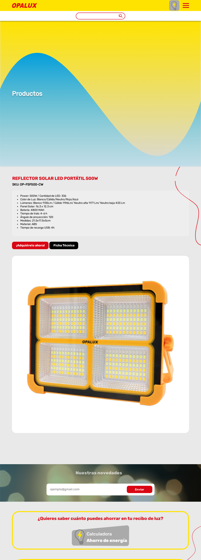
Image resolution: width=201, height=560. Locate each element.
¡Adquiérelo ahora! (31, 245)
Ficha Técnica (64, 245)
